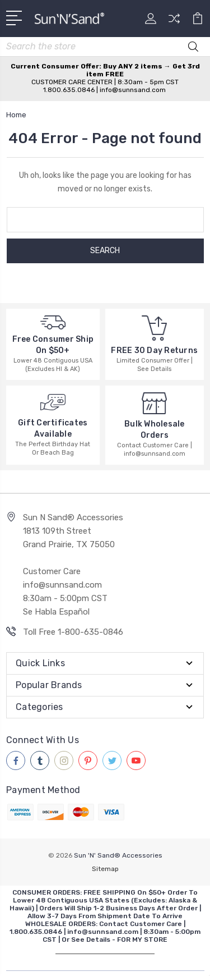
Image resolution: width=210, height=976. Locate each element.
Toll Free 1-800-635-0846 (73, 632)
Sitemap (105, 869)
